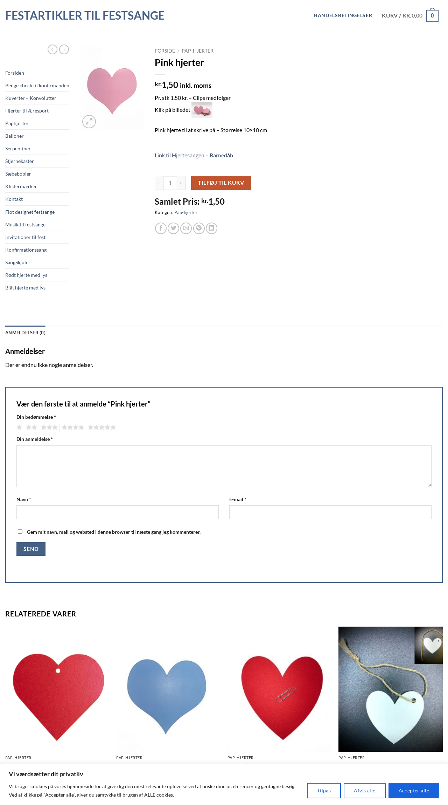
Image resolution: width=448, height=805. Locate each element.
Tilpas (324, 790)
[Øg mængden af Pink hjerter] (181, 183)
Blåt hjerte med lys (25, 288)
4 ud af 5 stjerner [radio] (71, 427)
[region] (224, 784)
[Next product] (52, 49)
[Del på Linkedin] (211, 228)
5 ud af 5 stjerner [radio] (101, 427)
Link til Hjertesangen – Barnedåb (194, 155)
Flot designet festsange (30, 212)
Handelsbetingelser (343, 15)
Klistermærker (21, 186)
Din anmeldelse (34, 439)
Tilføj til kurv (221, 182)
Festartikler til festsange (84, 15)
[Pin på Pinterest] (199, 228)
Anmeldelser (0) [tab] (25, 332)
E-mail (237, 499)
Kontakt (14, 199)
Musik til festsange (25, 224)
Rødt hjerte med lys (26, 275)
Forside (165, 51)
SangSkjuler (17, 262)
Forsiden (14, 73)
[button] (89, 122)
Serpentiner (18, 148)
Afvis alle (364, 790)
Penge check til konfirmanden (37, 85)
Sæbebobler (18, 174)
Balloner (14, 136)
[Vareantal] (170, 183)
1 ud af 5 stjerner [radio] (18, 427)
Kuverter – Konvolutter (30, 98)
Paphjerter (17, 123)
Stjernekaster (19, 161)
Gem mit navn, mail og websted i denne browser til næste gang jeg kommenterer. (114, 532)
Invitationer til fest (25, 237)
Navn (23, 499)
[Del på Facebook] (161, 228)
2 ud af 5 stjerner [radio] (30, 427)
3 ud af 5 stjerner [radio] (48, 427)
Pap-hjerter (198, 51)
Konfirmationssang (26, 250)
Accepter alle (414, 790)
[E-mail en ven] (186, 228)
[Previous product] (64, 49)
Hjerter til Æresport (27, 111)
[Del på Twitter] (173, 228)
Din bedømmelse (36, 417)
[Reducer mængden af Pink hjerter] (159, 183)
